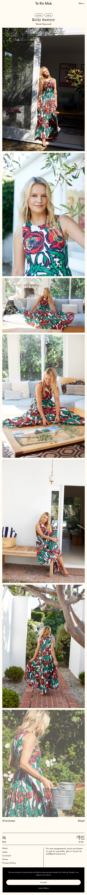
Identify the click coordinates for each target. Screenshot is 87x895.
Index (5, 852)
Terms (5, 859)
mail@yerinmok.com (56, 854)
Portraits (39, 15)
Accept (43, 882)
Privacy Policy (9, 863)
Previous (8, 821)
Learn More (43, 888)
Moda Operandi (43, 24)
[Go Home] (43, 3)
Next (81, 821)
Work (4, 848)
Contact (6, 855)
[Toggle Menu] (81, 3)
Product (48, 15)
